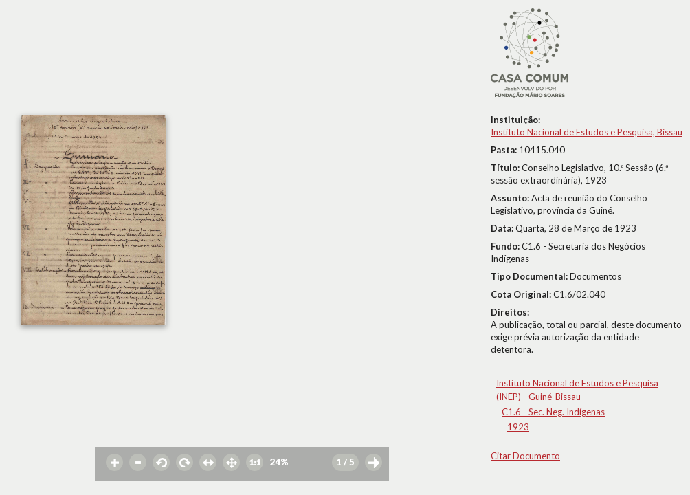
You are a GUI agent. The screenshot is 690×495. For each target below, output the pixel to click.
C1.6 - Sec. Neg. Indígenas (553, 411)
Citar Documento (525, 455)
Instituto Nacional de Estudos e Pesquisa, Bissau (586, 132)
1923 (518, 426)
